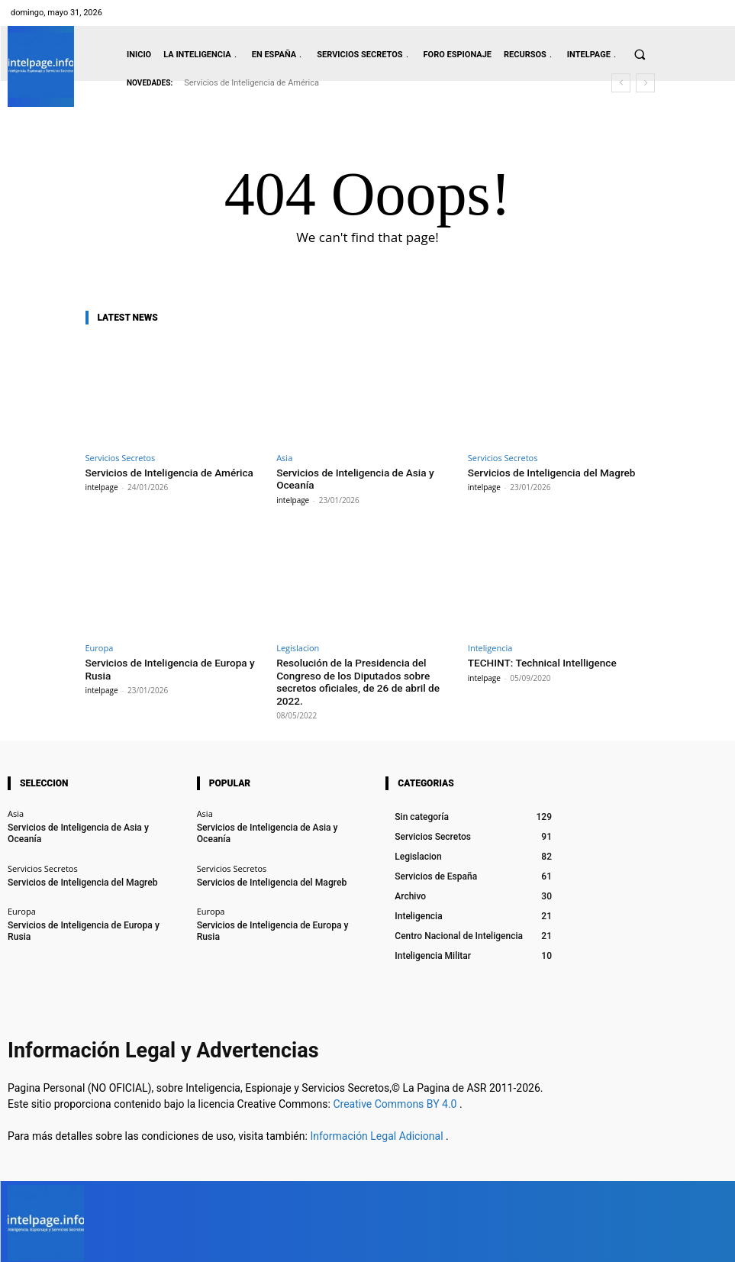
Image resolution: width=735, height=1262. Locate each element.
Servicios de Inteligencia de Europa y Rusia (88, 907)
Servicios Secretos (120, 457)
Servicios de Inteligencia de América (251, 83)
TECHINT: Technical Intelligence (539, 661)
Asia (284, 457)
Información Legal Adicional (378, 1131)
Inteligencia (490, 646)
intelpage (101, 486)
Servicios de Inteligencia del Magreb (548, 472)
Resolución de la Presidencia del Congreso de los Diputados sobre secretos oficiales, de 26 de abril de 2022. (354, 678)
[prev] (620, 82)
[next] (645, 82)
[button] (640, 54)
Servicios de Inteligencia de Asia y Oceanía (88, 823)
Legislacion (297, 646)
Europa (99, 646)
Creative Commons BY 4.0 (396, 1099)
